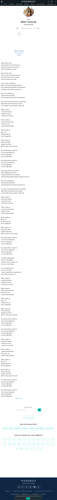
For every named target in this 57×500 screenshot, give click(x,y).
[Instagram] (31, 487)
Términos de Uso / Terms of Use (43, 491)
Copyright (43, 494)
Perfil (11, 428)
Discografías (41, 4)
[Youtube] (34, 487)
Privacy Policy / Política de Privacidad (22, 491)
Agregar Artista (14, 494)
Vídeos (33, 4)
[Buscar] (39, 409)
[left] (2, 4)
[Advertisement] (28, 463)
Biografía (18, 428)
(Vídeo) (19, 53)
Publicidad (35, 494)
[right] (55, 4)
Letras (5, 428)
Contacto (7, 491)
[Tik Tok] (23, 487)
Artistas (11, 4)
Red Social (19, 4)
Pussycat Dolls (28, 24)
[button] (36, 28)
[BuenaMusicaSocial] (19, 487)
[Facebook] (27, 487)
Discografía (40, 428)
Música (26, 4)
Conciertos (50, 4)
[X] (38, 487)
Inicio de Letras (28, 417)
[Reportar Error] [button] (19, 398)
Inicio (5, 4)
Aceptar (28, 498)
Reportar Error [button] (25, 494)
